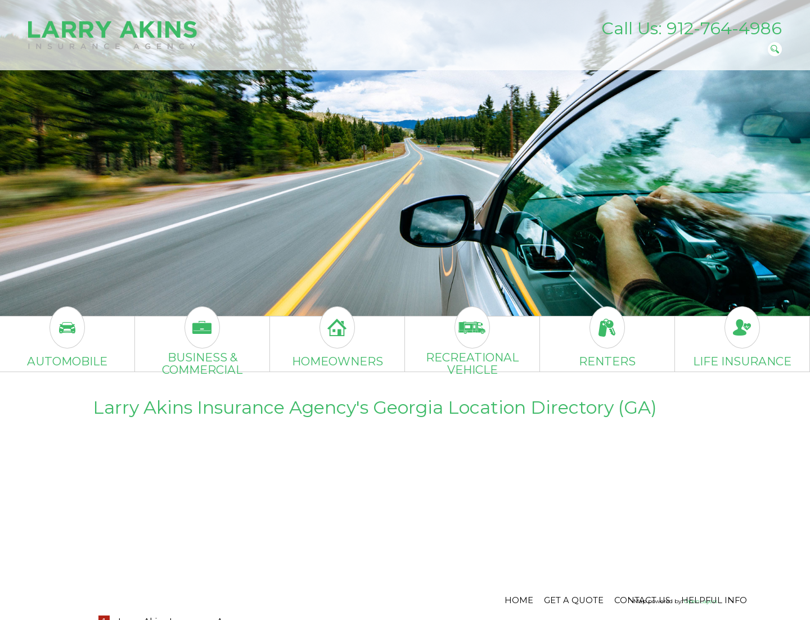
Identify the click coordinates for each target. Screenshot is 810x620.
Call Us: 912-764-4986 (691, 28)
